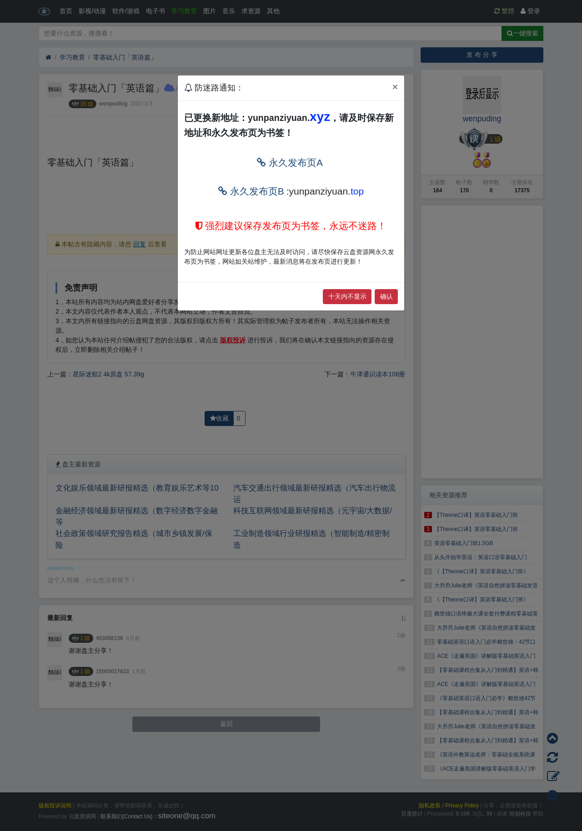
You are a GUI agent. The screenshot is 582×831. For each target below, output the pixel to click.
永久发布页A (290, 162)
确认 (386, 296)
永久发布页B (251, 191)
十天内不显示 (347, 296)
